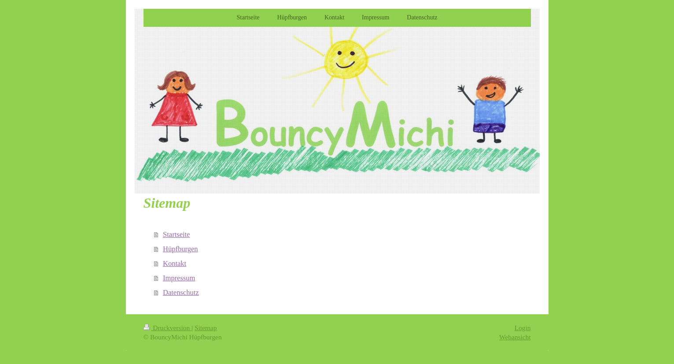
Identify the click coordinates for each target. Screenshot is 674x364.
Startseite (176, 234)
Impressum (179, 278)
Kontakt (174, 263)
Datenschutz (181, 292)
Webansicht (514, 337)
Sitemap (206, 327)
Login (523, 327)
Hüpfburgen (180, 249)
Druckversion (168, 327)
